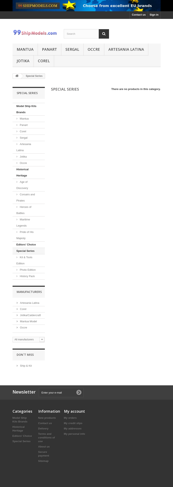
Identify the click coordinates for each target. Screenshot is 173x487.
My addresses (73, 428)
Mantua (25, 49)
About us (44, 446)
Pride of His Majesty (25, 235)
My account (74, 411)
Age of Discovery (22, 185)
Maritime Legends (23, 222)
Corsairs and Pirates (25, 197)
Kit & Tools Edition (24, 260)
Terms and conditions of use (46, 437)
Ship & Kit (25, 365)
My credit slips (73, 423)
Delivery (43, 428)
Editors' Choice (26, 244)
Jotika (23, 60)
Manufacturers (29, 292)
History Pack (27, 276)
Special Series (25, 250)
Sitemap (43, 461)
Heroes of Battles (23, 210)
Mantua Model (28, 321)
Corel (44, 60)
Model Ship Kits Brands (26, 109)
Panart (49, 49)
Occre (94, 49)
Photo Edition (27, 269)
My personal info (74, 433)
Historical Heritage (22, 172)
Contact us (139, 14)
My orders (70, 417)
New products (47, 417)
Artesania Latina (126, 49)
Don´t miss (25, 355)
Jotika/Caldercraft (30, 315)
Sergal (72, 49)
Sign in (154, 14)
